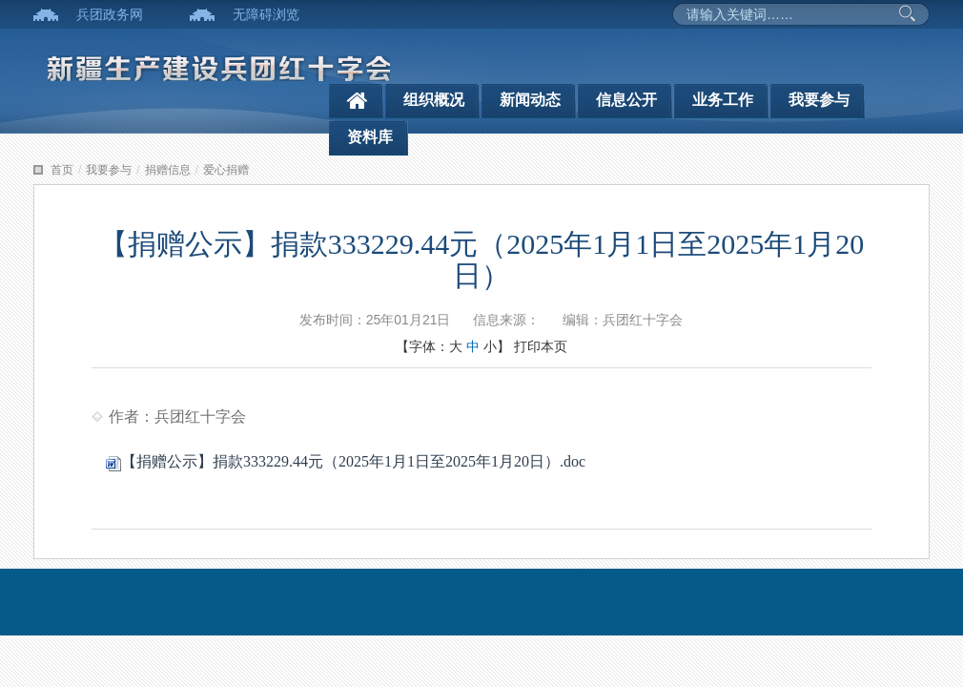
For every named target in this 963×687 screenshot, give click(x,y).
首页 (62, 170)
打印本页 (540, 346)
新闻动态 (530, 100)
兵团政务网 (109, 14)
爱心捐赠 (226, 170)
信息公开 (626, 100)
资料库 (370, 137)
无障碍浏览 (266, 14)
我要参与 (819, 100)
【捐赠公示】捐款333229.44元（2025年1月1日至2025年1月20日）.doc (345, 461)
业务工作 (722, 100)
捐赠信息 (168, 170)
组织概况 (433, 100)
